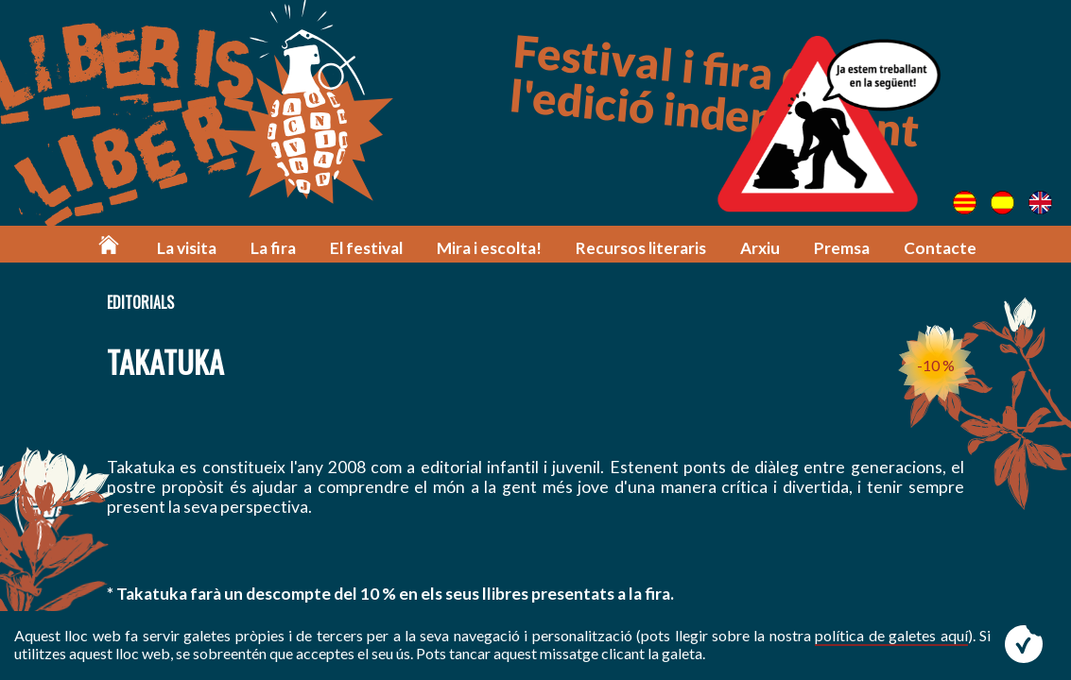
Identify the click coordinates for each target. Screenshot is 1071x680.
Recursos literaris (641, 248)
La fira (273, 248)
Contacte (940, 248)
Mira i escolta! (489, 248)
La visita (186, 248)
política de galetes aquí (891, 635)
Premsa (842, 248)
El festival (366, 248)
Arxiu (760, 248)
